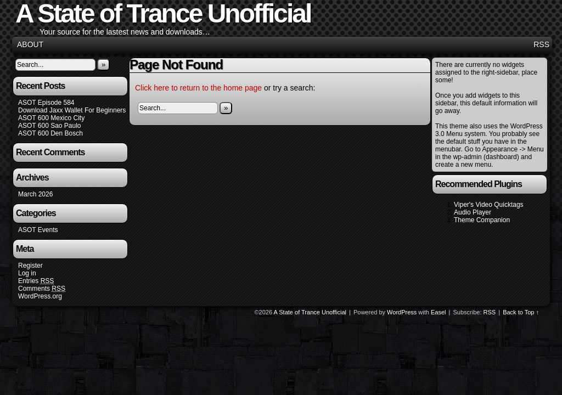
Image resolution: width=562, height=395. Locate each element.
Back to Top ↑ (521, 312)
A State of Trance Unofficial (310, 312)
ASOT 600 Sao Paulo (49, 125)
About (30, 44)
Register (30, 265)
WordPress (402, 312)
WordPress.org (40, 296)
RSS (541, 44)
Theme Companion (482, 220)
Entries (36, 281)
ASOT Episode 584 (46, 102)
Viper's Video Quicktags (489, 204)
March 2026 (35, 194)
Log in (27, 273)
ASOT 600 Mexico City (51, 118)
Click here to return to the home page (198, 87)
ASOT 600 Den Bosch (50, 133)
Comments (41, 289)
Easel (438, 312)
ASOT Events (38, 230)
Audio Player (472, 212)
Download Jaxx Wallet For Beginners (72, 110)
